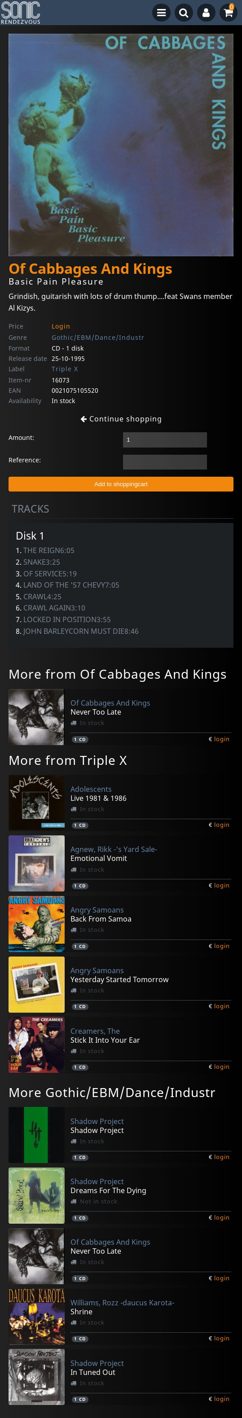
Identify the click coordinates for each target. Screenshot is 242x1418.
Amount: (21, 437)
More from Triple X (68, 759)
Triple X (65, 368)
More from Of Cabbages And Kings (118, 673)
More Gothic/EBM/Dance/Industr (112, 1092)
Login (61, 326)
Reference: (25, 460)
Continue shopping (121, 419)
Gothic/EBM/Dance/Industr (98, 337)
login (222, 739)
